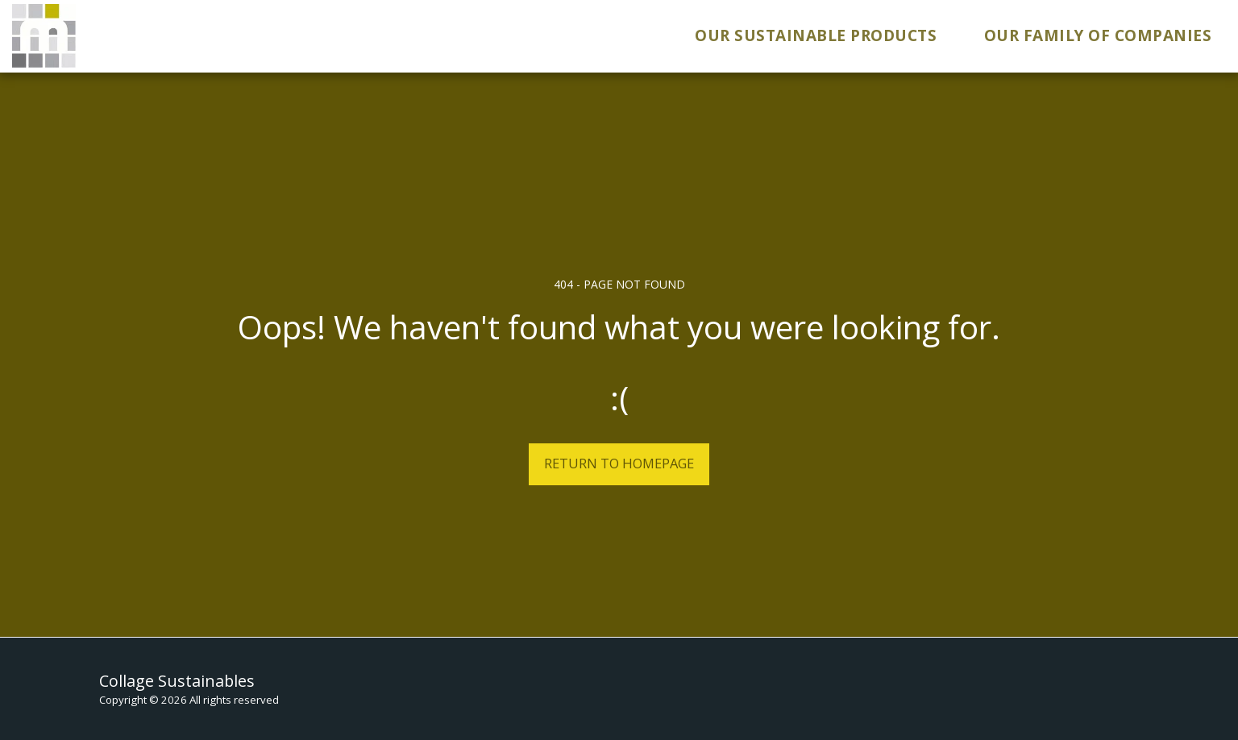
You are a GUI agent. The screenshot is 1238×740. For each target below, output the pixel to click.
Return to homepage (619, 463)
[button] (826, 36)
